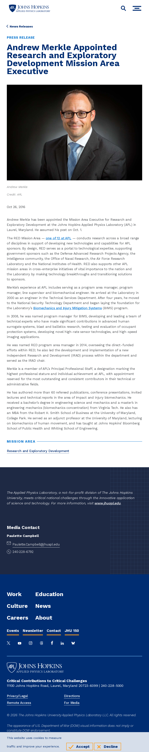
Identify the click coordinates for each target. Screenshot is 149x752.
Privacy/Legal (17, 696)
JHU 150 (72, 630)
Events (13, 630)
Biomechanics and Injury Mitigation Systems (67, 308)
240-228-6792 (23, 552)
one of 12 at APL (58, 238)
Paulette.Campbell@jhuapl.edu (36, 544)
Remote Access (19, 703)
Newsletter (33, 630)
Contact (54, 630)
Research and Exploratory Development (38, 451)
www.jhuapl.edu (108, 503)
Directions (72, 696)
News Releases (20, 26)
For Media (72, 703)
